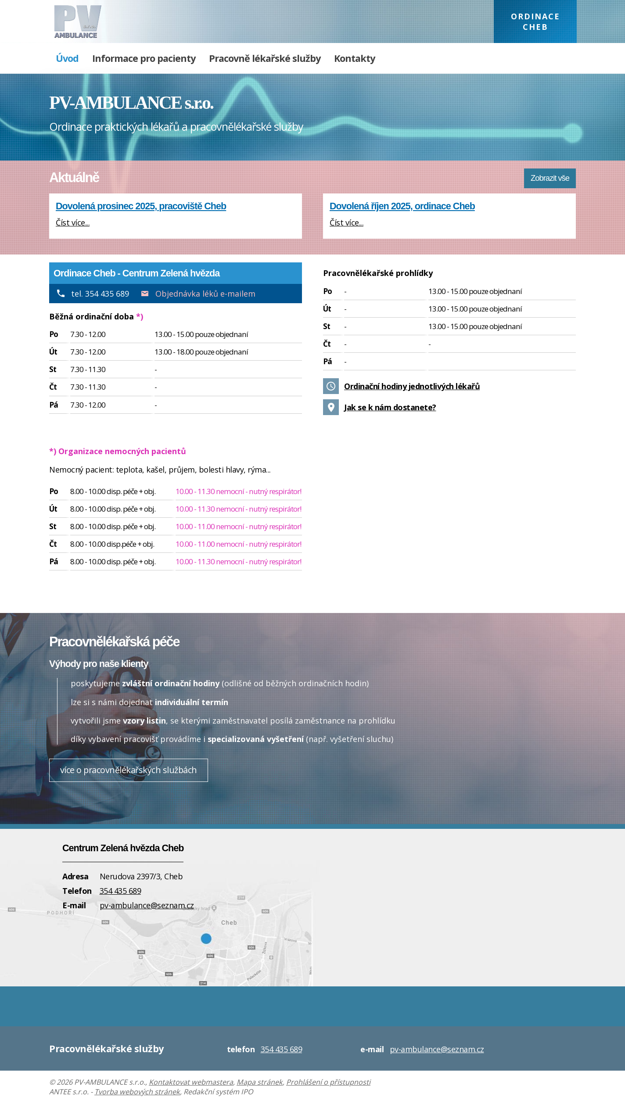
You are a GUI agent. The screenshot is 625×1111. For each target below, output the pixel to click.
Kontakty (354, 58)
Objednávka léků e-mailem (205, 293)
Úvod (67, 58)
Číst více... (73, 222)
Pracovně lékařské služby (264, 58)
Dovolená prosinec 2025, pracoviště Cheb (141, 206)
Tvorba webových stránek (137, 1092)
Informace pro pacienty (143, 58)
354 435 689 (120, 890)
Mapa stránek (260, 1082)
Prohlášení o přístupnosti (328, 1082)
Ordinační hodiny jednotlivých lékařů (412, 386)
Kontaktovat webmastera (191, 1082)
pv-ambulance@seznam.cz (147, 905)
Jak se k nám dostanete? (390, 407)
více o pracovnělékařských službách (128, 770)
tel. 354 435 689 (100, 293)
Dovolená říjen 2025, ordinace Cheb (402, 206)
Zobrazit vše (550, 178)
